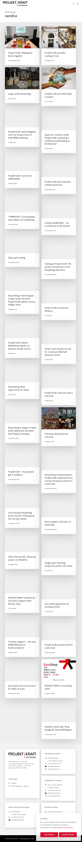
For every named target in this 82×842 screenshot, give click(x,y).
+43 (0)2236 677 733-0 (54, 763)
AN (33, 839)
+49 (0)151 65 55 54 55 (17, 817)
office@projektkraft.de (54, 793)
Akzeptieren (68, 835)
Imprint (13, 783)
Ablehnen (49, 835)
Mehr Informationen (65, 827)
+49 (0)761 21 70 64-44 (54, 790)
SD (29, 839)
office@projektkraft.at (54, 766)
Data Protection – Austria (19, 786)
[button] (78, 4)
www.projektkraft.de (54, 796)
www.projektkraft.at (54, 769)
